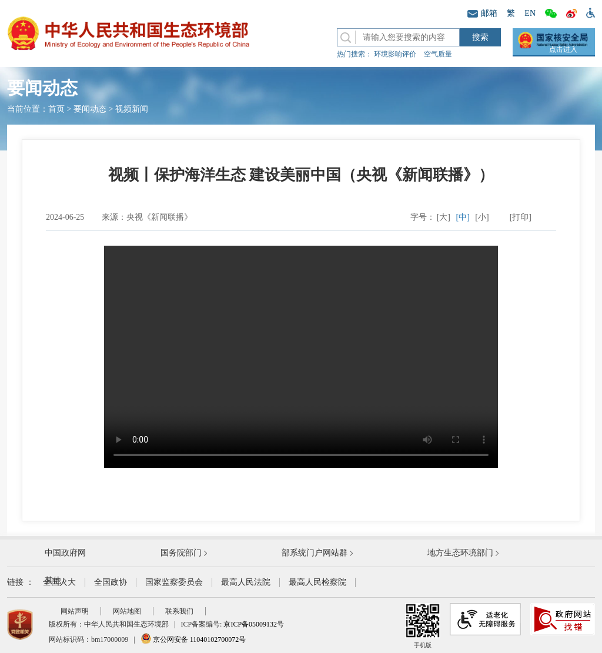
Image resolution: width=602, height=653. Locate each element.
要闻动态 (89, 109)
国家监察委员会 (174, 582)
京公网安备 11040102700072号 (193, 639)
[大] (443, 217)
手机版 (422, 625)
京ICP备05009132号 (253, 624)
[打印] (520, 217)
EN (530, 13)
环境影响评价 (395, 54)
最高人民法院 (245, 582)
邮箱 (482, 13)
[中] (463, 217)
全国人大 (59, 582)
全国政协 (110, 582)
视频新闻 (131, 109)
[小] (482, 217)
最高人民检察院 (317, 582)
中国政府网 (65, 552)
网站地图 (127, 611)
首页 (56, 109)
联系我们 (179, 611)
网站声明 (75, 611)
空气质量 (438, 54)
